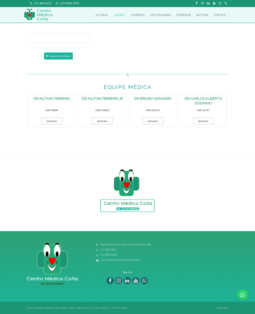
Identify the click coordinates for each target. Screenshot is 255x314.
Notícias (202, 15)
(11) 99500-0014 (225, 3)
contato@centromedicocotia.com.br (121, 260)
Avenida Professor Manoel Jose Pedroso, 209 (125, 244)
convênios (183, 15)
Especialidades (160, 15)
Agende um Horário (58, 56)
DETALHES (49, 121)
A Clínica (102, 15)
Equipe (119, 15)
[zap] (242, 294)
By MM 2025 (222, 307)
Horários (138, 15)
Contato (220, 15)
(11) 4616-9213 (108, 249)
